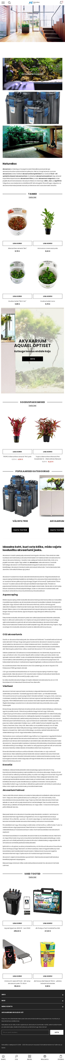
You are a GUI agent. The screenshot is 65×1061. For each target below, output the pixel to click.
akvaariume (7, 174)
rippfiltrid (57, 181)
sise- (50, 181)
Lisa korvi (17, 243)
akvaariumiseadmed (44, 176)
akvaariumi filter (26, 178)
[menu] (3, 2)
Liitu (57, 1032)
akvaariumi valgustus (47, 178)
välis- (46, 181)
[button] (16, 1057)
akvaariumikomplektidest (32, 174)
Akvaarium (7, 169)
